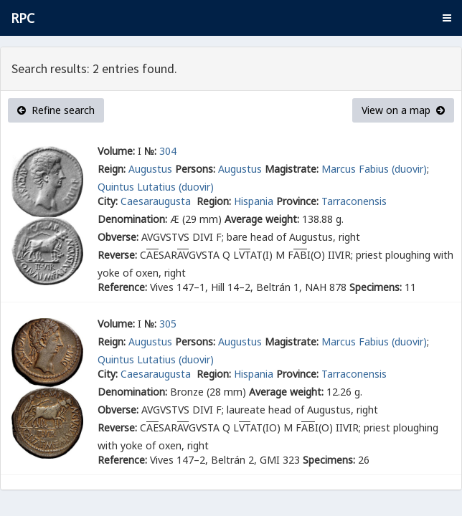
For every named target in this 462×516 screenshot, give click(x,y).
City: (108, 201)
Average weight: (262, 219)
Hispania (253, 201)
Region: (214, 201)
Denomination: (132, 219)
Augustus (150, 169)
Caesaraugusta (157, 201)
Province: (297, 201)
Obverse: (118, 237)
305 (167, 323)
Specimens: (375, 287)
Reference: (122, 287)
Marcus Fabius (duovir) (374, 169)
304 (167, 151)
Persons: (195, 169)
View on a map (403, 110)
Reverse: (117, 255)
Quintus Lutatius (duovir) (156, 187)
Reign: (112, 169)
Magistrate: (292, 169)
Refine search (56, 110)
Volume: (116, 151)
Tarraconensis (354, 201)
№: (150, 151)
